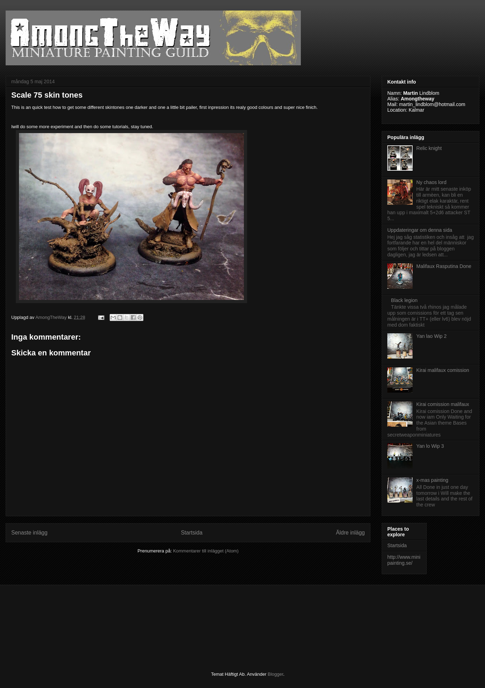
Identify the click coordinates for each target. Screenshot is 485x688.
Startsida (192, 533)
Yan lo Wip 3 (430, 446)
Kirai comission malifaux (442, 404)
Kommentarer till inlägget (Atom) (205, 550)
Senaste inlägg (29, 533)
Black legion (404, 300)
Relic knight (429, 148)
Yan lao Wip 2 (431, 336)
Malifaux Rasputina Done (443, 266)
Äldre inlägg (350, 533)
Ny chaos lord (431, 182)
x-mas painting (432, 480)
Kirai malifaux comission (442, 370)
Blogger (275, 674)
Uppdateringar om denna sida (419, 230)
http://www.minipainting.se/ (403, 560)
